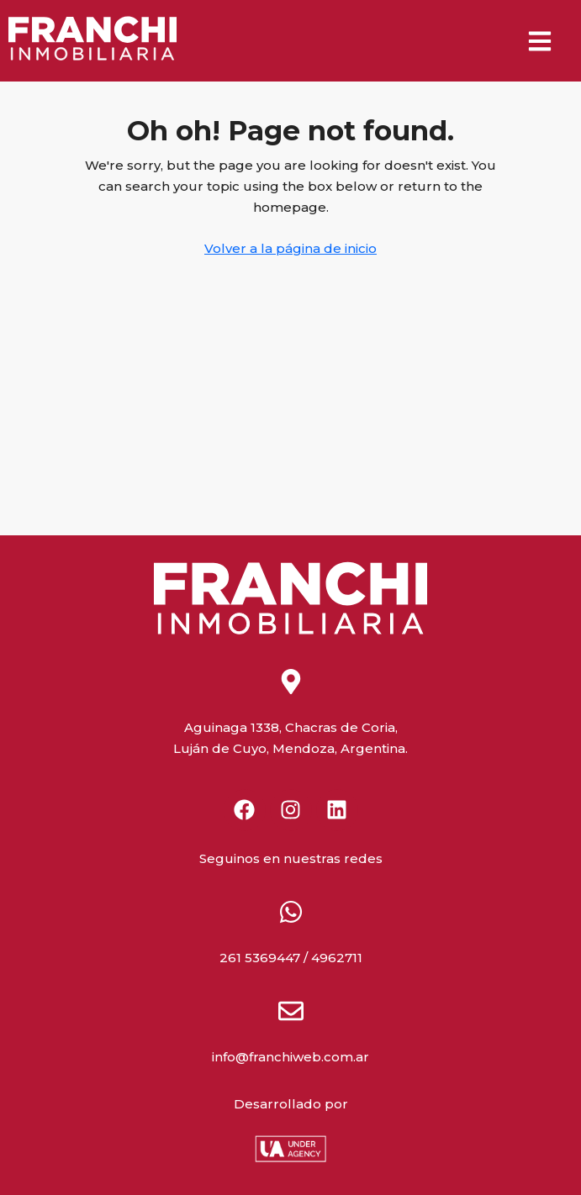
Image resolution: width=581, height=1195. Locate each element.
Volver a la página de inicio (290, 248)
